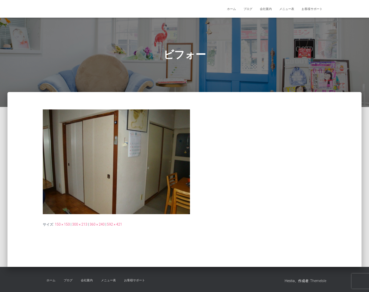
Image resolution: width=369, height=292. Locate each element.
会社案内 (266, 9)
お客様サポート (312, 9)
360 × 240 (97, 224)
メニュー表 (286, 9)
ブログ (247, 9)
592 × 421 (114, 224)
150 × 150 (62, 224)
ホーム (231, 9)
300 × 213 (79, 224)
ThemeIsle (318, 281)
